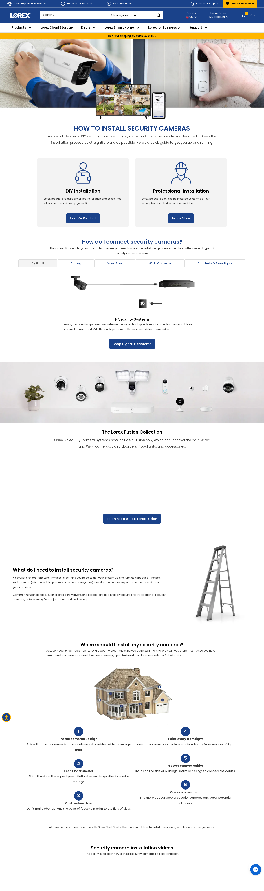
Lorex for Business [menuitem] (165, 27)
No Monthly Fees (119, 4)
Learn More (181, 218)
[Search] (158, 15)
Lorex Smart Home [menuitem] (122, 27)
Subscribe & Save (240, 3)
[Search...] (67, 15)
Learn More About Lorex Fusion (132, 518)
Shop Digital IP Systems (132, 344)
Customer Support (204, 4)
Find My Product (83, 218)
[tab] (37, 263)
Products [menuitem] (22, 27)
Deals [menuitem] (88, 27)
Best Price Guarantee (76, 4)
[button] (37, 263)
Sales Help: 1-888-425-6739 (26, 4)
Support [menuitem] (198, 27)
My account (218, 17)
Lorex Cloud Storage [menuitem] (56, 27)
